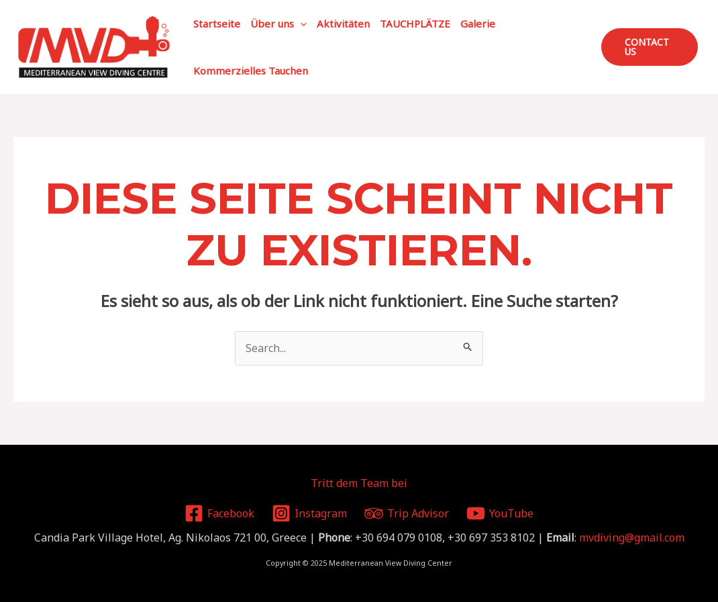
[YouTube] (499, 513)
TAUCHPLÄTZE (415, 23)
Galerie (477, 23)
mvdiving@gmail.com (631, 537)
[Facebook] (220, 513)
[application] (300, 23)
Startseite (216, 23)
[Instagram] (310, 513)
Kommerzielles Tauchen (250, 70)
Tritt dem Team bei (359, 483)
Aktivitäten (343, 23)
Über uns (278, 23)
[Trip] (407, 513)
